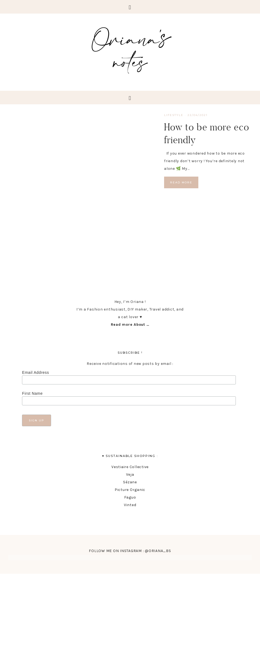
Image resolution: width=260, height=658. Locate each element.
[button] (130, 7)
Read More (181, 182)
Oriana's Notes (130, 49)
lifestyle (173, 115)
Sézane (130, 482)
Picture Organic (130, 489)
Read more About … (130, 324)
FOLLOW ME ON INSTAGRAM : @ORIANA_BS (130, 551)
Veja (130, 474)
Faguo (130, 497)
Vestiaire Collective (130, 467)
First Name (32, 393)
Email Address (35, 372)
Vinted (130, 505)
